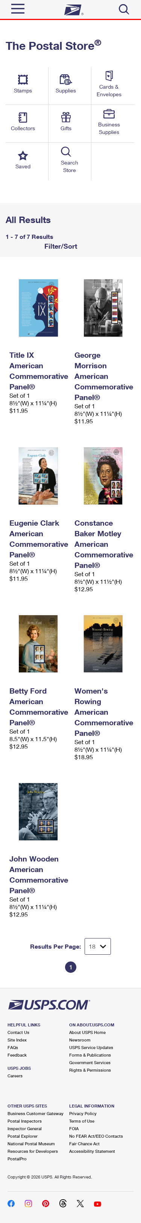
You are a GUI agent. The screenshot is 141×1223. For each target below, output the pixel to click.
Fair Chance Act (84, 1143)
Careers (15, 1075)
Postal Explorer (23, 1136)
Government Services (90, 1062)
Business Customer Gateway (36, 1113)
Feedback (17, 1054)
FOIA (74, 1128)
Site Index (17, 1039)
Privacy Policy (83, 1113)
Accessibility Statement (92, 1151)
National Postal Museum (31, 1143)
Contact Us (18, 1032)
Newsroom (80, 1039)
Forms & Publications (90, 1054)
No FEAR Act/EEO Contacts (96, 1136)
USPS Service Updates (91, 1047)
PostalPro (17, 1158)
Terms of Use (81, 1120)
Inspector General (25, 1128)
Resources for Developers (33, 1151)
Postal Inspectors (25, 1120)
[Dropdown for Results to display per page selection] (98, 946)
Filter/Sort (59, 246)
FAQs (13, 1047)
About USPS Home (87, 1032)
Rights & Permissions (90, 1070)
